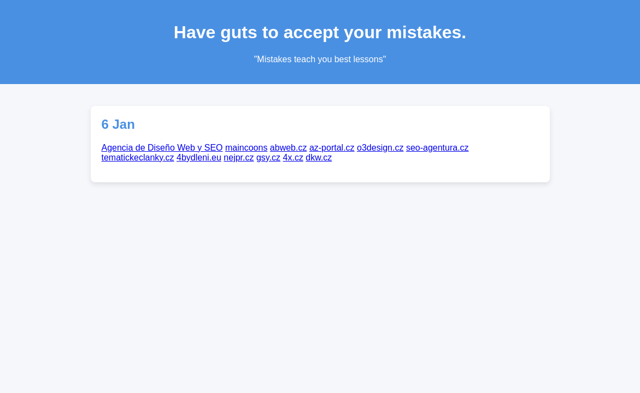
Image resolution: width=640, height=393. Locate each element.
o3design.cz (380, 147)
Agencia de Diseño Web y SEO (162, 147)
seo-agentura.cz (437, 147)
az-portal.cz (332, 147)
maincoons (246, 147)
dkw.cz (319, 157)
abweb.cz (288, 147)
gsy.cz (268, 157)
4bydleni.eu (199, 157)
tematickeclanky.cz (138, 157)
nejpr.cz (239, 157)
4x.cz (293, 157)
